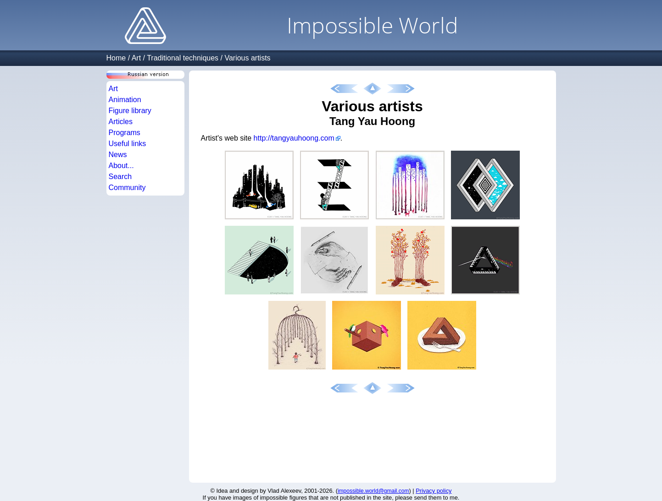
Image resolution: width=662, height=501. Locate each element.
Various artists (247, 58)
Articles (121, 121)
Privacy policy (433, 490)
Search (120, 176)
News (118, 154)
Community (127, 187)
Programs (124, 132)
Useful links (127, 143)
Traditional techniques (182, 58)
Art (136, 58)
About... (121, 165)
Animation (125, 99)
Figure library (130, 110)
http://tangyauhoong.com (294, 138)
